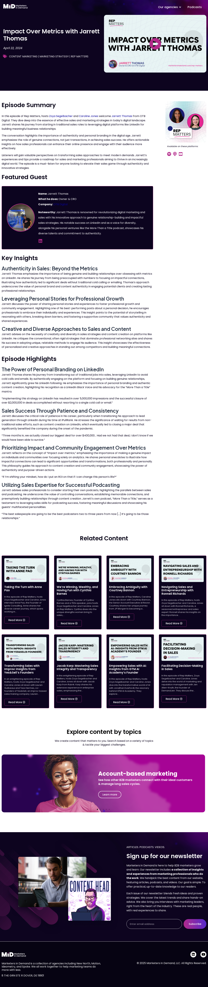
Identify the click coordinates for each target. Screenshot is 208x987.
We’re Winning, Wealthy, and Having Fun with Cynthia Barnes (77, 590)
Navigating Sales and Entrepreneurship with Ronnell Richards (177, 590)
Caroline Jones (88, 116)
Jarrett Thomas (122, 116)
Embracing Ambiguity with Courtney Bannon (128, 588)
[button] (97, 809)
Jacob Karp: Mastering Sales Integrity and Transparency (77, 667)
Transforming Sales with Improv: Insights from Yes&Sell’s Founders (22, 669)
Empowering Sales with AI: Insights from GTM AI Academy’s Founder (128, 669)
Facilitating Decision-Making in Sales (182, 667)
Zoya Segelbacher (61, 116)
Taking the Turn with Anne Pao (23, 588)
